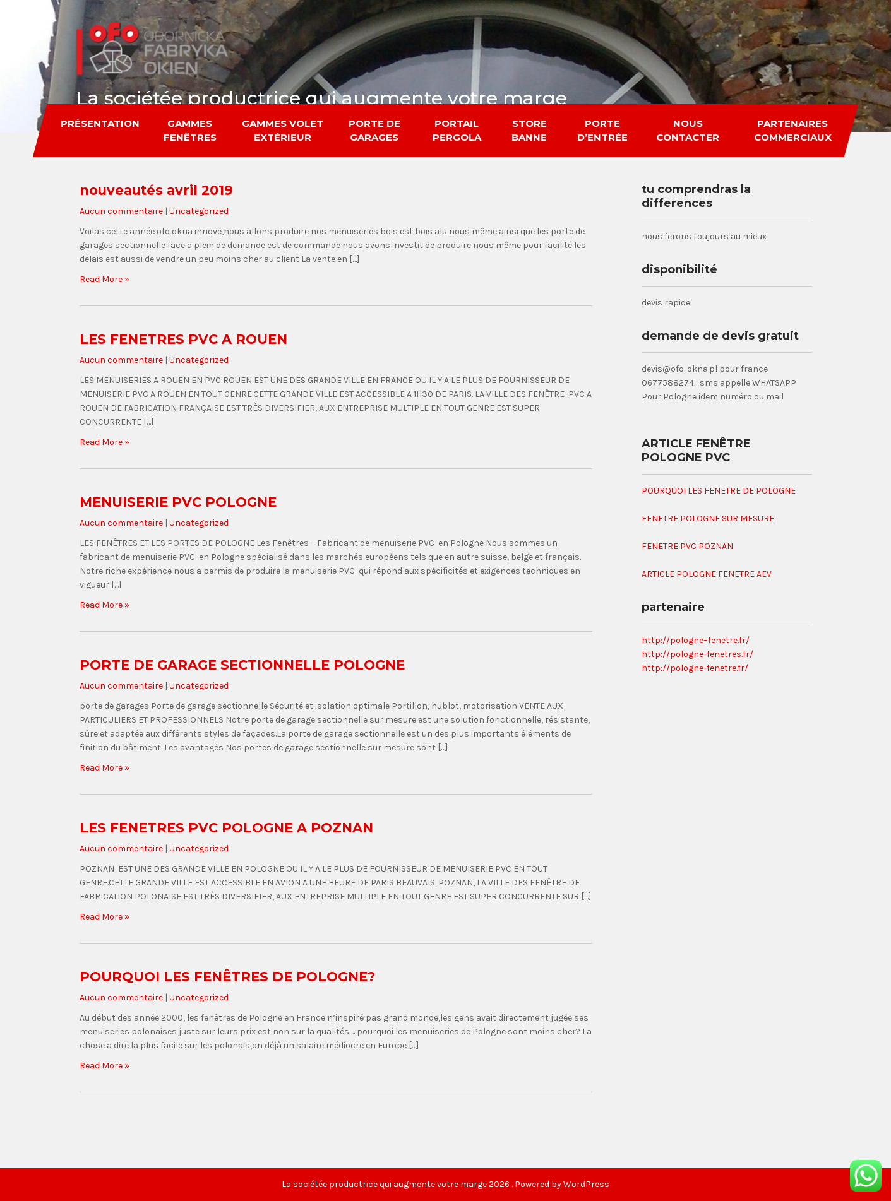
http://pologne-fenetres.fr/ (697, 654)
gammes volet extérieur (282, 130)
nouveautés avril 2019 (156, 190)
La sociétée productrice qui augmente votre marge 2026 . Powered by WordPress (445, 1184)
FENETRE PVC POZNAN (687, 546)
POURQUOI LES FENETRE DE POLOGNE (719, 490)
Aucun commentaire (121, 211)
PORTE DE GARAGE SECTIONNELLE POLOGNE (242, 665)
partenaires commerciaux (792, 130)
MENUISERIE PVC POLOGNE (178, 502)
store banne (529, 130)
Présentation (100, 123)
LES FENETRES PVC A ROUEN (183, 339)
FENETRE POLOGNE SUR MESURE (708, 518)
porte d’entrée (602, 130)
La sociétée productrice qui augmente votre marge (321, 98)
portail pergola (457, 130)
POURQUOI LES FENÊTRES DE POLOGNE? (227, 977)
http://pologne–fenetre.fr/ (696, 640)
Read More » (104, 279)
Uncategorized (199, 211)
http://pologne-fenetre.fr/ (695, 668)
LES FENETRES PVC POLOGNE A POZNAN (226, 828)
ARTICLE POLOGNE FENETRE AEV (707, 574)
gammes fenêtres (190, 130)
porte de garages (374, 130)
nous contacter (687, 130)
